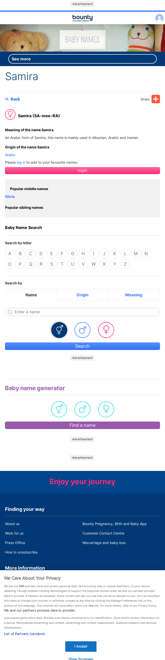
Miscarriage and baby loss (104, 543)
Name (31, 294)
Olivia (10, 196)
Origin (82, 294)
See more (21, 58)
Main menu (82, 24)
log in (21, 162)
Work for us (14, 533)
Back (12, 99)
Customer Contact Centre (103, 533)
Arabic (10, 155)
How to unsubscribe (21, 552)
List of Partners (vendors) (24, 637)
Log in (158, 15)
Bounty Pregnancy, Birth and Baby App (114, 524)
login (82, 170)
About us (12, 524)
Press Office (15, 543)
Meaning (133, 294)
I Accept (80, 650)
